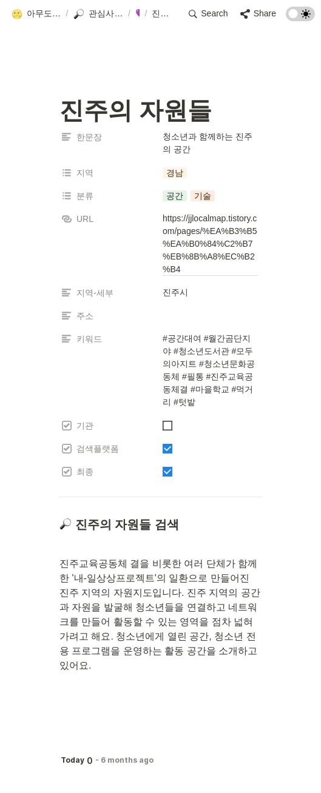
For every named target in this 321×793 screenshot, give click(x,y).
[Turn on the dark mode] (300, 18)
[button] (36, 14)
